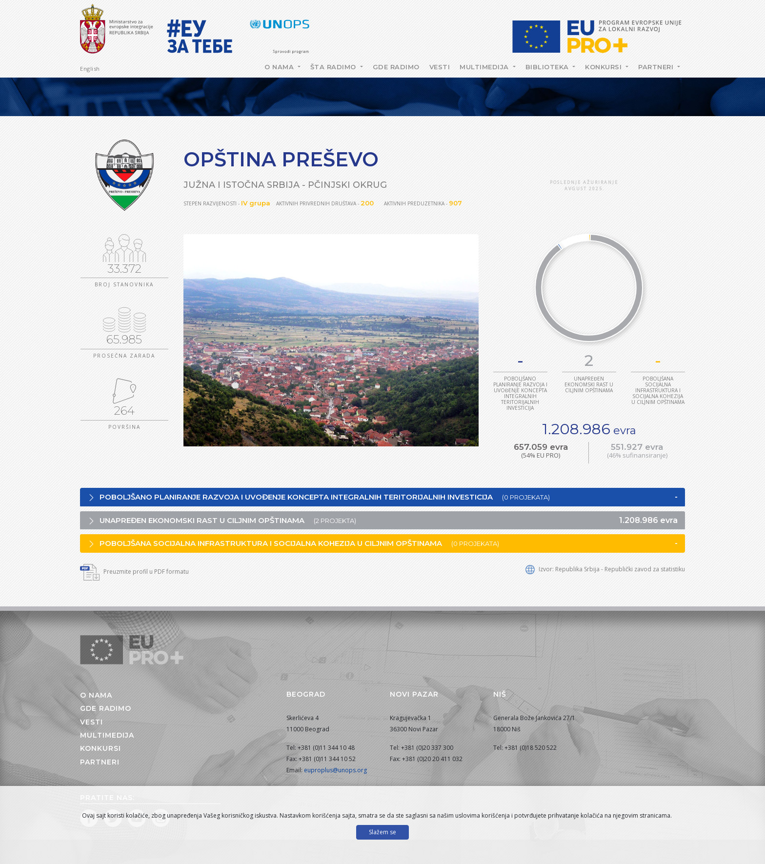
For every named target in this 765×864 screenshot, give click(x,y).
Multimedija (485, 67)
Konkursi (604, 67)
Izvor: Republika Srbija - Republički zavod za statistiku (605, 569)
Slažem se (382, 832)
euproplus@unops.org (335, 770)
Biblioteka (548, 67)
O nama (280, 67)
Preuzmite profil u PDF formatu (134, 571)
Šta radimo (334, 67)
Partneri (657, 67)
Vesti (439, 67)
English (90, 68)
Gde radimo (396, 67)
